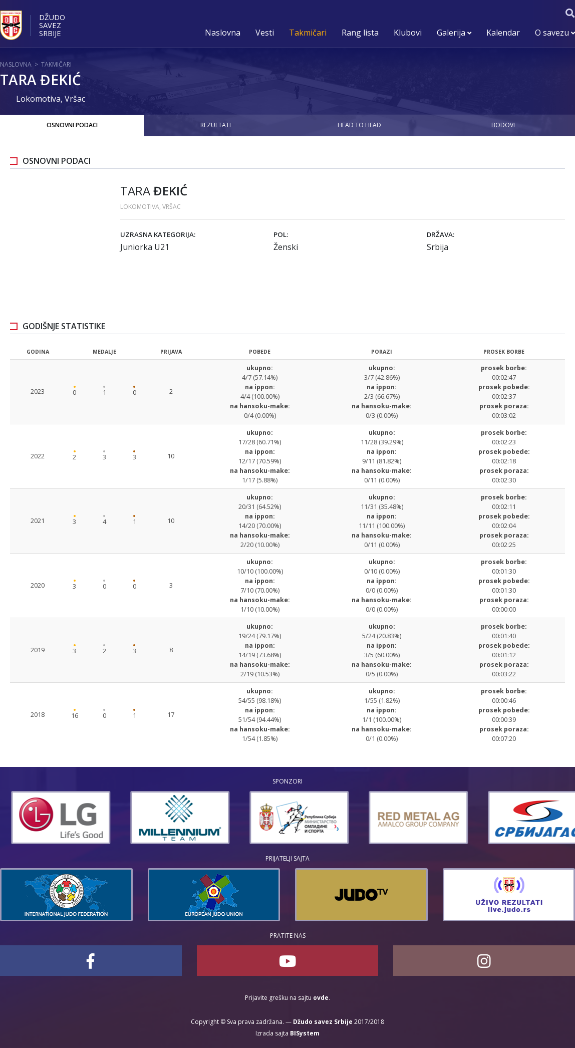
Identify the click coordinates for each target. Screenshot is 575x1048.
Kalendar (503, 32)
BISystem (305, 1033)
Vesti (264, 32)
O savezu (555, 32)
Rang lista (360, 32)
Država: (440, 234)
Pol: (280, 234)
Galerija (454, 32)
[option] (49, 817)
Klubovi (408, 32)
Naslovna (222, 32)
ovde (321, 997)
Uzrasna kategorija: (157, 234)
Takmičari (308, 32)
